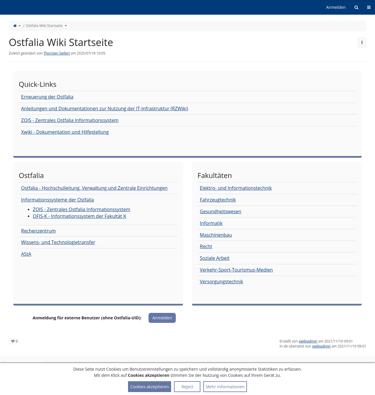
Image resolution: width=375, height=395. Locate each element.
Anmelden (336, 7)
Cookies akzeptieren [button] (149, 386)
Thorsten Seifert (57, 53)
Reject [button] (187, 386)
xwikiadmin (308, 341)
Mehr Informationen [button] (225, 386)
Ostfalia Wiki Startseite (44, 25)
